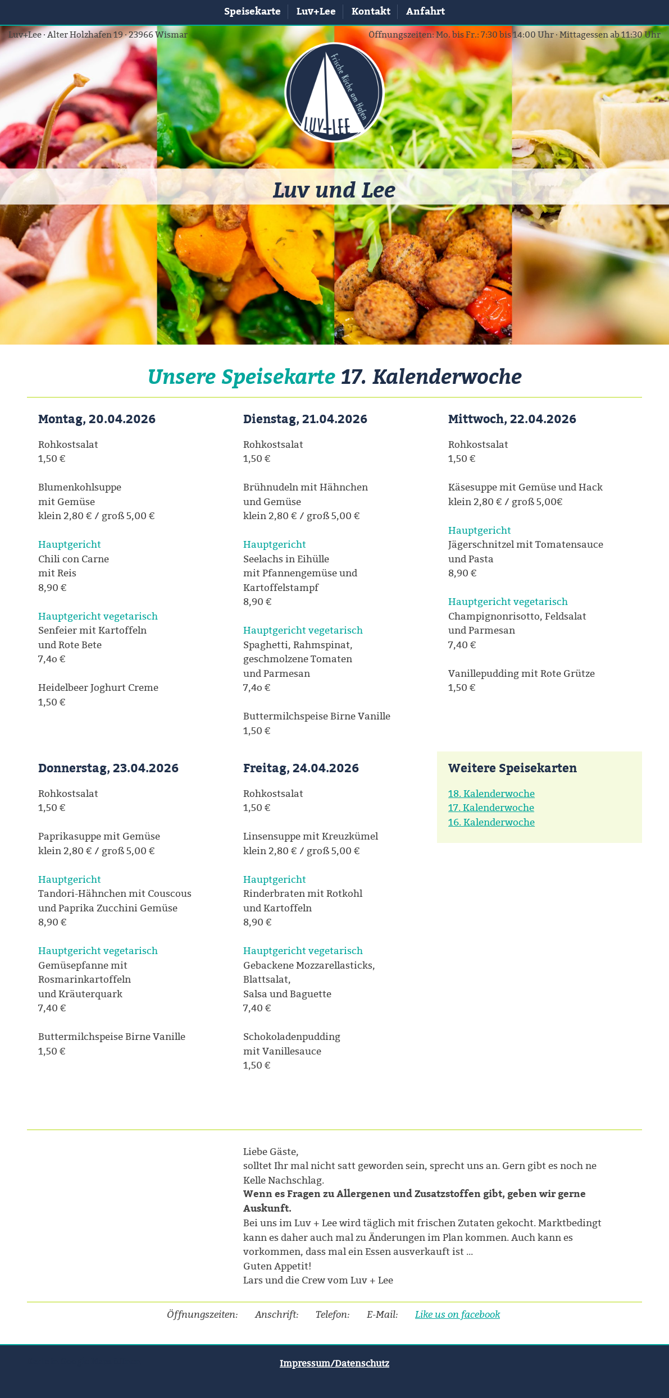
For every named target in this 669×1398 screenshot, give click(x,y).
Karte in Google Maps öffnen (84, 1361)
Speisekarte (252, 11)
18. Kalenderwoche (491, 793)
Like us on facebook (457, 1314)
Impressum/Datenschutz (334, 1363)
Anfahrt (425, 11)
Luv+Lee (316, 11)
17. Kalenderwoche (491, 807)
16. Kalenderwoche (491, 821)
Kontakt (371, 11)
